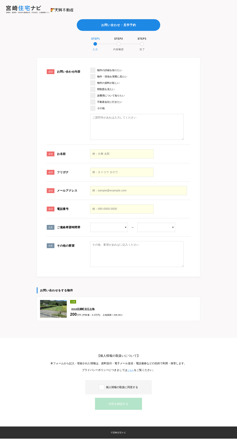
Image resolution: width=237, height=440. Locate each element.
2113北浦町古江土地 (83, 307)
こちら (131, 370)
